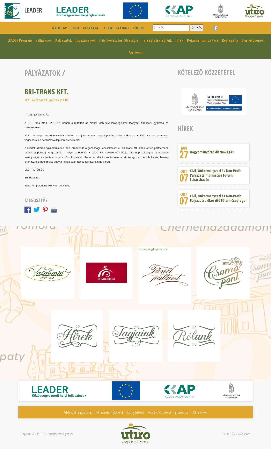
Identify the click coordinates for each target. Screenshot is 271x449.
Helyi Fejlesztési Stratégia (118, 40)
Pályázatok (63, 40)
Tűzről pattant (116, 27)
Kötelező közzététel (159, 412)
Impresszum (182, 412)
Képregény (230, 40)
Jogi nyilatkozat (135, 412)
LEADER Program (20, 40)
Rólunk (139, 27)
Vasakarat (91, 27)
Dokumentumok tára (202, 40)
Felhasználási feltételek (109, 412)
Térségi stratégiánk (157, 40)
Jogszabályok (86, 40)
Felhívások (44, 40)
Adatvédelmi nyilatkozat (78, 412)
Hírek (75, 27)
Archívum (135, 52)
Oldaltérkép (200, 412)
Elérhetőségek (253, 40)
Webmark (245, 434)
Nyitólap (59, 27)
